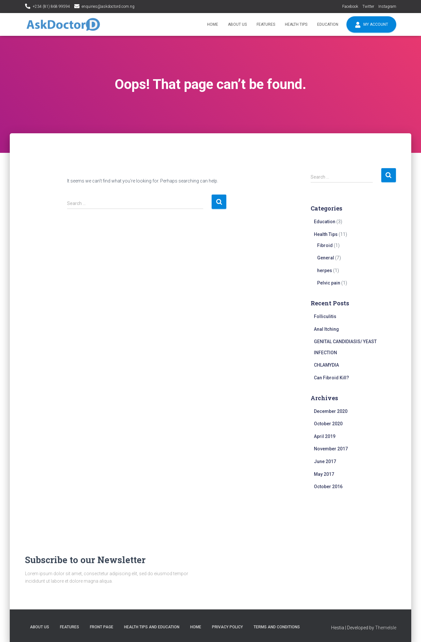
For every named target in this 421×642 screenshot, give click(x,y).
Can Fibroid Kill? (331, 377)
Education (327, 24)
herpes (324, 270)
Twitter (368, 6)
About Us (237, 24)
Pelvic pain (328, 282)
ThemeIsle (385, 627)
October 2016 (328, 486)
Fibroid (325, 245)
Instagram (387, 6)
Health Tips (296, 24)
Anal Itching (326, 329)
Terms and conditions (277, 627)
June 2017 (325, 461)
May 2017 (324, 474)
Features (266, 24)
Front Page (101, 627)
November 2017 (331, 448)
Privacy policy (227, 627)
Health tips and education (151, 627)
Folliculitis (325, 316)
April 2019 (324, 436)
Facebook (350, 6)
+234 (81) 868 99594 (51, 6)
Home (212, 24)
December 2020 (330, 411)
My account (371, 25)
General (325, 257)
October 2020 (328, 423)
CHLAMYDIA (326, 365)
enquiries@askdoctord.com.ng (108, 6)
